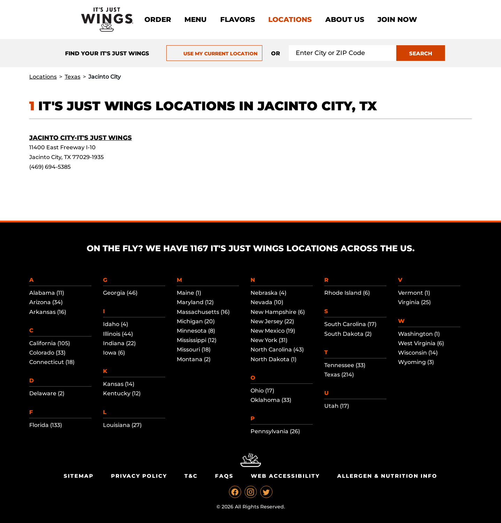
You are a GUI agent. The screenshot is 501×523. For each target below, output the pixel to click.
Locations (290, 19)
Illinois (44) (118, 334)
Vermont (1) (414, 293)
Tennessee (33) (344, 365)
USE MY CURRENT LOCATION (214, 53)
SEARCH (420, 53)
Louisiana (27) (122, 425)
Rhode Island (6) (347, 293)
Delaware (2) (46, 393)
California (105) (49, 343)
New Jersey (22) (272, 321)
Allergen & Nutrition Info (387, 476)
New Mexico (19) (272, 330)
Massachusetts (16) (203, 312)
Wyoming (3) (416, 362)
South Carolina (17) (350, 324)
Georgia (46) (120, 293)
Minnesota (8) (196, 330)
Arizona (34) (46, 302)
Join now (397, 19)
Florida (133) (45, 425)
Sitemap (79, 476)
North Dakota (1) (273, 359)
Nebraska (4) (268, 293)
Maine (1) (189, 293)
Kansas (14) (118, 384)
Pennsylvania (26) (275, 431)
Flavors (237, 19)
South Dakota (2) (348, 334)
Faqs (224, 476)
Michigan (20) (196, 321)
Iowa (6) (114, 352)
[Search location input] (343, 53)
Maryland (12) (195, 302)
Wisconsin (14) (418, 352)
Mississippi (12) (196, 340)
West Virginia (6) (421, 343)
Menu (195, 19)
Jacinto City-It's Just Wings (80, 138)
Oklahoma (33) (270, 400)
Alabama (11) (46, 293)
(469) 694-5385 (50, 167)
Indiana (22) (119, 343)
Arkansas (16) (47, 312)
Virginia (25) (414, 302)
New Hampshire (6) (277, 312)
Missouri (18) (193, 349)
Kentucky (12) (122, 393)
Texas (72, 76)
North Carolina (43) (277, 349)
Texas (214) (339, 374)
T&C (191, 476)
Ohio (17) (262, 390)
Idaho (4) (115, 324)
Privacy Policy (139, 476)
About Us (344, 19)
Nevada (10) (266, 302)
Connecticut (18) (51, 362)
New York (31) (268, 340)
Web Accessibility (285, 476)
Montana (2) (193, 359)
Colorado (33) (47, 352)
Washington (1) (419, 334)
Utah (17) (336, 406)
